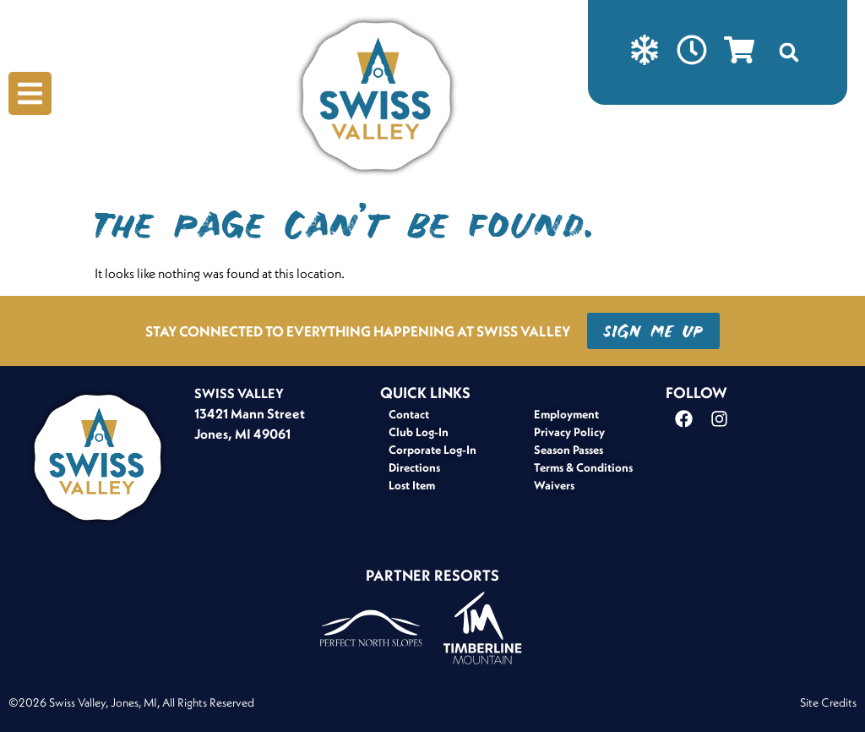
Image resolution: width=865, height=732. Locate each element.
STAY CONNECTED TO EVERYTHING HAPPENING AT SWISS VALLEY (357, 331)
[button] (789, 52)
